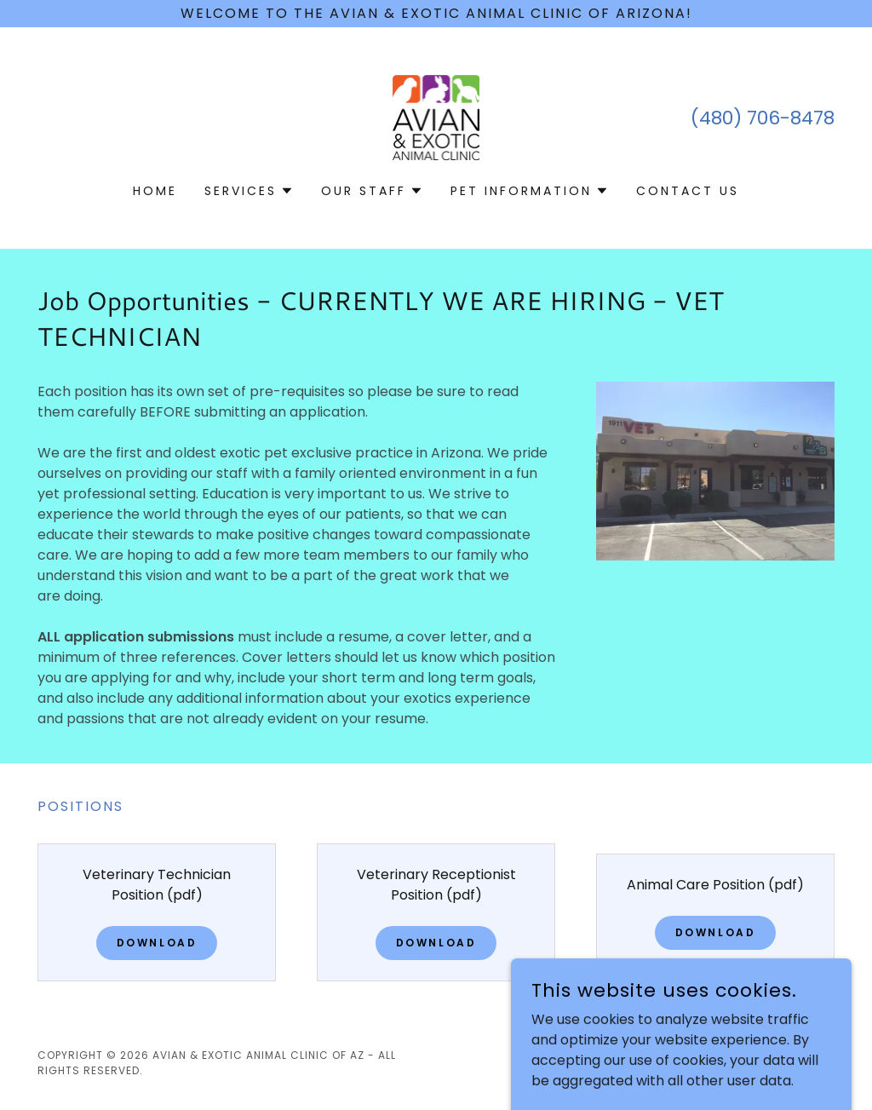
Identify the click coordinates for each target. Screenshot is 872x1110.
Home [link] (155, 190)
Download (157, 942)
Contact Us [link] (687, 190)
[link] (436, 116)
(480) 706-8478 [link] (763, 118)
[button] (249, 191)
